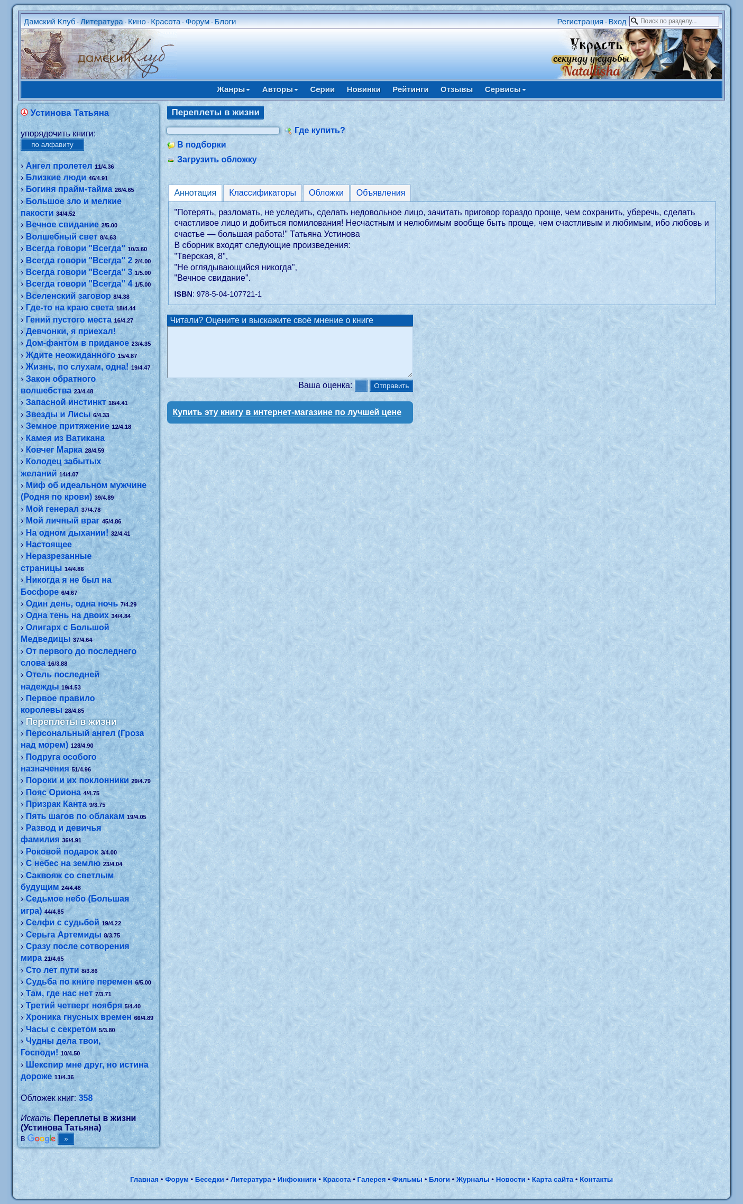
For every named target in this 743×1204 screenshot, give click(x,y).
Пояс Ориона (53, 792)
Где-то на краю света (70, 307)
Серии (322, 89)
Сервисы (505, 89)
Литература (101, 21)
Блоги (225, 21)
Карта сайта (552, 1179)
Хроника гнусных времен (79, 1017)
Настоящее (49, 544)
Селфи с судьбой (62, 922)
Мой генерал (52, 508)
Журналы (473, 1179)
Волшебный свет (62, 236)
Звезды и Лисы (58, 414)
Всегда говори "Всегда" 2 (79, 260)
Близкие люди (56, 177)
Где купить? (320, 130)
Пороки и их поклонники (77, 780)
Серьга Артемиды (64, 934)
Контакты (596, 1179)
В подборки (201, 144)
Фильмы (407, 1179)
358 (86, 1097)
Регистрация (580, 21)
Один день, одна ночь (72, 603)
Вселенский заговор (68, 295)
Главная (144, 1179)
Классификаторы (262, 192)
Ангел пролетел (59, 165)
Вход (618, 21)
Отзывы (457, 89)
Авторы (280, 89)
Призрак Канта (56, 803)
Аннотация (195, 192)
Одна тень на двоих (67, 615)
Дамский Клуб (50, 21)
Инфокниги (297, 1179)
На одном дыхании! (67, 532)
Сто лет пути (52, 970)
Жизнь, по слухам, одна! (77, 366)
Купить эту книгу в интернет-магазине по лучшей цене (286, 421)
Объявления (381, 192)
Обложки (326, 192)
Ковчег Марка (54, 449)
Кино (137, 21)
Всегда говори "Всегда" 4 (79, 283)
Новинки (364, 89)
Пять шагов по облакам (75, 816)
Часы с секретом (61, 1029)
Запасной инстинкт (66, 402)
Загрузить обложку (217, 159)
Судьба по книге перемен (79, 981)
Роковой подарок (62, 851)
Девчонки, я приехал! (71, 331)
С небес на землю (63, 863)
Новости (511, 1179)
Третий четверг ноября (74, 1005)
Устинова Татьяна (70, 113)
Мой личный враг (62, 520)
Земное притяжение (67, 425)
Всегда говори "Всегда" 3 (79, 272)
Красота (165, 21)
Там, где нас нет (59, 993)
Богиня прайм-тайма (69, 189)
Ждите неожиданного (70, 355)
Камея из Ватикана (65, 438)
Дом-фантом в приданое (77, 342)
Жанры (233, 89)
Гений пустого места (69, 319)
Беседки (209, 1179)
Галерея (371, 1179)
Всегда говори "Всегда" (75, 248)
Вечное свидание (62, 224)
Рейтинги (410, 89)
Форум (198, 21)
